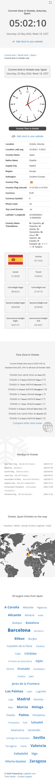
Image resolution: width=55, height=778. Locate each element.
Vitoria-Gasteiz (15, 761)
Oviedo (10, 715)
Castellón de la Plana (19, 646)
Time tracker (10, 776)
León (29, 691)
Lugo (10, 699)
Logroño (41, 691)
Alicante (14, 615)
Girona (10, 668)
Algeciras (42, 607)
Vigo (34, 753)
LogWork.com (29, 773)
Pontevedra (13, 722)
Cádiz (18, 653)
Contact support (25, 776)
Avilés (40, 615)
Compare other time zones (27, 423)
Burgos (32, 638)
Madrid (23, 698)
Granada (23, 669)
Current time (10, 55)
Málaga (37, 707)
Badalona (32, 623)
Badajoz (17, 623)
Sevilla (39, 737)
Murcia (22, 707)
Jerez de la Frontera (25, 684)
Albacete (28, 607)
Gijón (39, 661)
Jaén (31, 676)
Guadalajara (39, 669)
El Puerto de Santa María (20, 661)
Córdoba (30, 653)
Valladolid (21, 753)
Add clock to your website (29, 41)
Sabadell (37, 722)
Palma (24, 715)
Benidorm (39, 631)
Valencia (38, 745)
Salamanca (17, 730)
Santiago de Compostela (17, 738)
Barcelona (19, 630)
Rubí (25, 722)
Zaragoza (37, 760)
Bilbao (19, 638)
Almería (29, 615)
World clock (23, 55)
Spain (33, 55)
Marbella (38, 699)
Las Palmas (14, 691)
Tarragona (11, 746)
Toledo (23, 746)
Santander (34, 730)
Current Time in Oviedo (27, 128)
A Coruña (11, 607)
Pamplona (39, 715)
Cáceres (40, 646)
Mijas (10, 707)
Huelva (21, 676)
